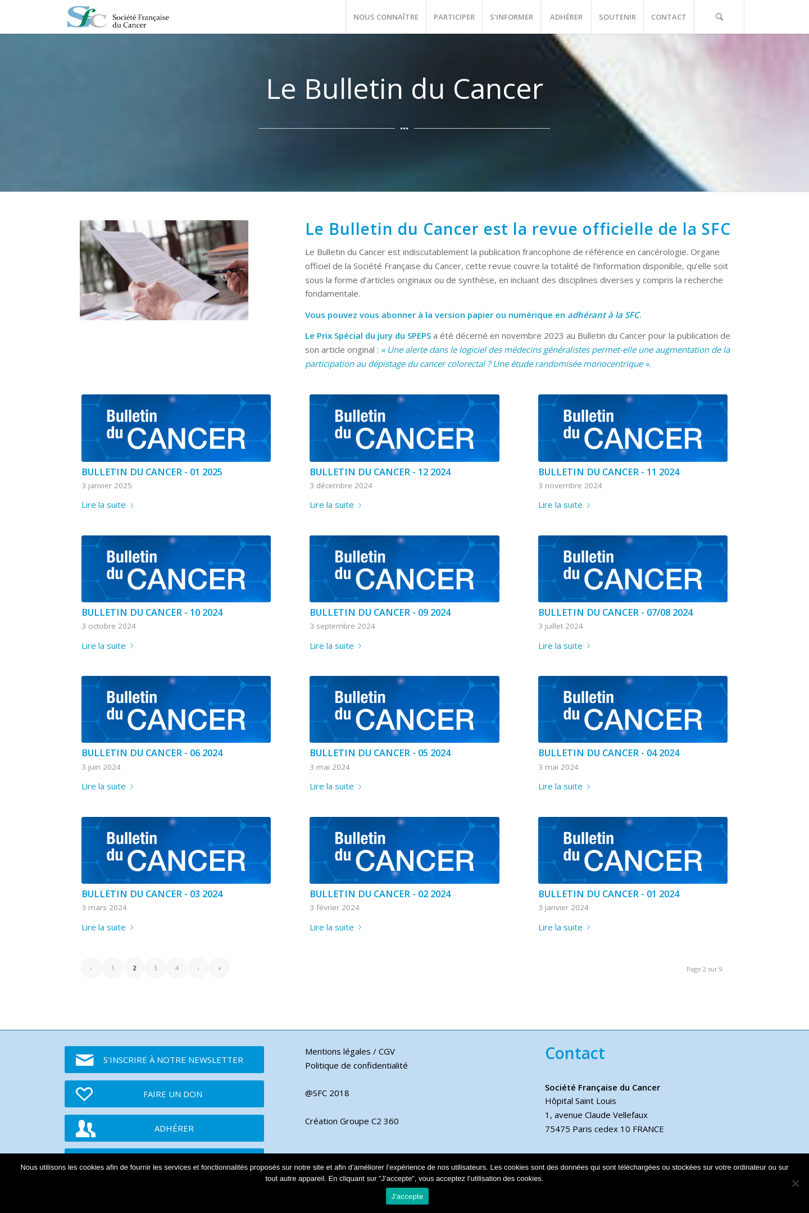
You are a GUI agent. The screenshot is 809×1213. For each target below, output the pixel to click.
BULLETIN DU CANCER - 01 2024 (608, 893)
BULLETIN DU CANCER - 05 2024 (380, 752)
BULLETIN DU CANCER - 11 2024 (608, 471)
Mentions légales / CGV (350, 1051)
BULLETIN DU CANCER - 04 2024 (608, 752)
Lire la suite (109, 504)
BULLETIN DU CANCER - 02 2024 (380, 893)
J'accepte (408, 1196)
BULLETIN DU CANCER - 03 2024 (151, 893)
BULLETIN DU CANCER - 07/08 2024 (615, 612)
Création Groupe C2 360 (352, 1120)
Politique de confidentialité (356, 1065)
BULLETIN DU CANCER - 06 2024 (151, 752)
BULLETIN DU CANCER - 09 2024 (380, 612)
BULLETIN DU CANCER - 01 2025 (151, 471)
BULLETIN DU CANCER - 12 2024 (380, 471)
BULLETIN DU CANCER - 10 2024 (151, 612)
